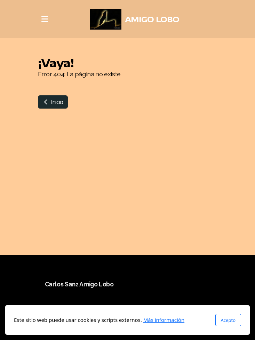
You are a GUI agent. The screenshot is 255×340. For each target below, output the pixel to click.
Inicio (53, 101)
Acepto (228, 320)
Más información (164, 319)
